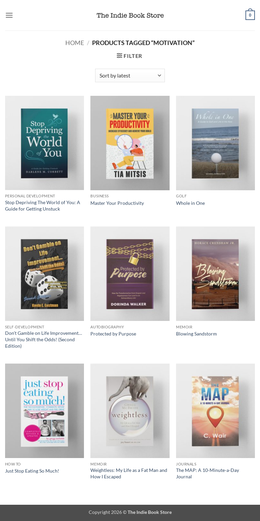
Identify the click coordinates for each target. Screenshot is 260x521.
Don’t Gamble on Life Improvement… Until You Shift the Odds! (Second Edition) (43, 339)
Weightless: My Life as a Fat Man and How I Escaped (128, 473)
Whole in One (190, 203)
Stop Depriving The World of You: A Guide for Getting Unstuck (42, 205)
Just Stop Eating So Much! (32, 471)
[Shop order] (130, 75)
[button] (9, 15)
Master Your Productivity (117, 203)
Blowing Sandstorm (196, 334)
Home (74, 42)
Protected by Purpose (113, 334)
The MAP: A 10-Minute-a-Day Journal (207, 473)
